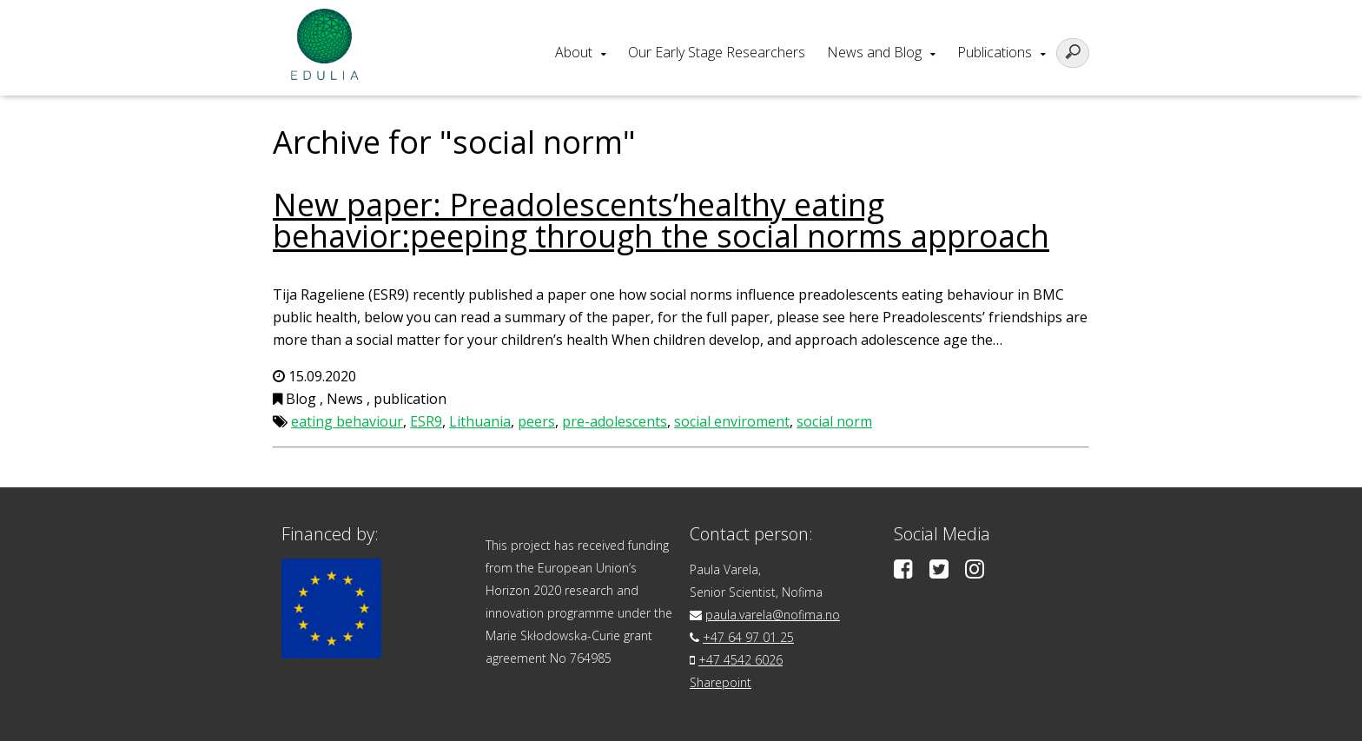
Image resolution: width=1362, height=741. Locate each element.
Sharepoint (720, 682)
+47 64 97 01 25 (748, 637)
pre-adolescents (614, 421)
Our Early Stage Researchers (716, 52)
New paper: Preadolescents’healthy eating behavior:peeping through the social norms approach (661, 220)
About (573, 52)
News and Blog (874, 52)
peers (536, 421)
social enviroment (732, 421)
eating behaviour (347, 421)
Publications (994, 52)
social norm (834, 421)
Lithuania (480, 421)
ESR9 (426, 421)
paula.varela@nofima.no (772, 614)
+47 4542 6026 (740, 660)
